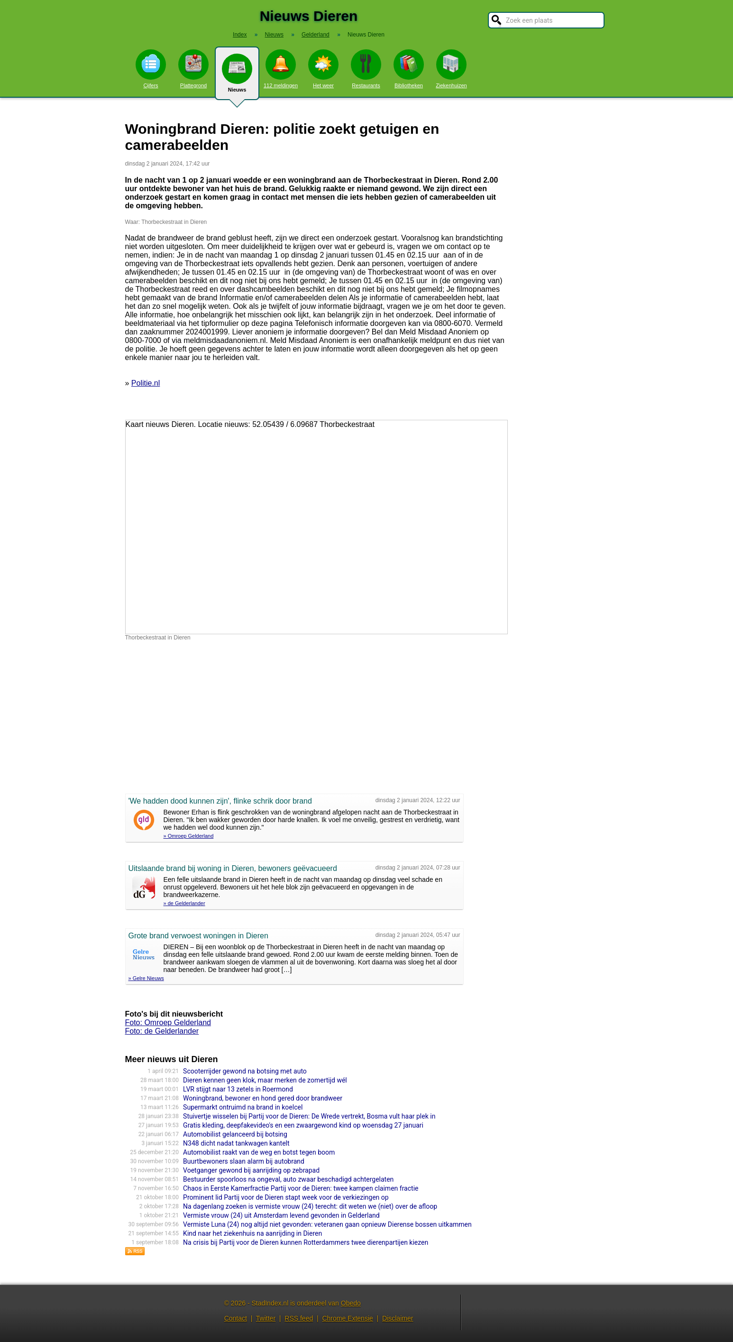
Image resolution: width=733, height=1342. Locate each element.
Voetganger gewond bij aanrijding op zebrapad (251, 1170)
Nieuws (237, 77)
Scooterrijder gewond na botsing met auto (245, 1071)
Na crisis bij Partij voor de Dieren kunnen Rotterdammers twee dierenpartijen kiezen (305, 1242)
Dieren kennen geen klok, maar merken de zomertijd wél (265, 1080)
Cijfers (151, 68)
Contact (235, 1318)
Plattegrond (193, 68)
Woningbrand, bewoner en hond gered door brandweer (262, 1098)
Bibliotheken (409, 68)
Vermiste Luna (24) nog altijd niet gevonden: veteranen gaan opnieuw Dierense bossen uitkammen (327, 1224)
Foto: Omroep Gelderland (168, 1022)
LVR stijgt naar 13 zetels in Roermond (238, 1089)
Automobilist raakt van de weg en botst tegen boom (259, 1152)
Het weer (323, 68)
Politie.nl (145, 383)
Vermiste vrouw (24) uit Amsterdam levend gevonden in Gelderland (281, 1215)
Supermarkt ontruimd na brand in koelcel (242, 1107)
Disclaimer (397, 1318)
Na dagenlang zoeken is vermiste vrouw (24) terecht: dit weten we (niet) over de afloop (310, 1206)
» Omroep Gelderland (189, 836)
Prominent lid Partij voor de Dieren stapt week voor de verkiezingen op (286, 1197)
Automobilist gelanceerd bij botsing (235, 1134)
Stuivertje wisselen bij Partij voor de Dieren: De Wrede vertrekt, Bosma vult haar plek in (309, 1116)
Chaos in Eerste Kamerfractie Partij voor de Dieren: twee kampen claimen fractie (300, 1188)
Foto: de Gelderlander (162, 1031)
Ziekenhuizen (451, 68)
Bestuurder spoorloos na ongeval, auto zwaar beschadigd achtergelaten (288, 1179)
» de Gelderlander (184, 903)
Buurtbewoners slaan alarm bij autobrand (243, 1161)
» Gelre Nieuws (146, 978)
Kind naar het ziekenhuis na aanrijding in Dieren (252, 1233)
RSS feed (298, 1318)
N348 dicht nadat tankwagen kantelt (236, 1143)
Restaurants (366, 68)
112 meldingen (281, 68)
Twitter (265, 1318)
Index (240, 34)
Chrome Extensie (347, 1318)
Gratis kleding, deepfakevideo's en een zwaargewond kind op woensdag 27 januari (303, 1125)
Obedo (351, 1303)
